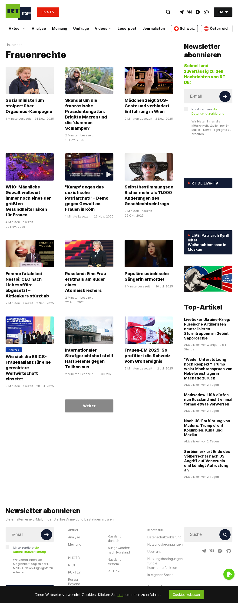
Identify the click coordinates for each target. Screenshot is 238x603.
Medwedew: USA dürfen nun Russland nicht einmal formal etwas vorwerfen (208, 399)
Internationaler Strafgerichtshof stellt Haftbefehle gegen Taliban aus (89, 358)
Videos (103, 28)
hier (120, 594)
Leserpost (127, 28)
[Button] (225, 96)
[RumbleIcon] (198, 12)
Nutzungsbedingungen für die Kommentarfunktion (165, 563)
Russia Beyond (74, 581)
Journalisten (153, 28)
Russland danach (115, 538)
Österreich (216, 28)
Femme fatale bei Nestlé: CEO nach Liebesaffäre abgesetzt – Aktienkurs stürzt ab (27, 284)
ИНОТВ (74, 558)
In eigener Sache (160, 575)
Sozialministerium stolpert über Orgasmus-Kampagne (29, 106)
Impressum (155, 530)
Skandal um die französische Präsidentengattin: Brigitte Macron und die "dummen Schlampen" (86, 114)
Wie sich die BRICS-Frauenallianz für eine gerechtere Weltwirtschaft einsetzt (28, 367)
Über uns (154, 552)
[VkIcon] (189, 12)
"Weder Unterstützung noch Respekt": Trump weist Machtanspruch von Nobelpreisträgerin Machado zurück (208, 368)
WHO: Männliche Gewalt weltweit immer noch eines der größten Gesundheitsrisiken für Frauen (28, 201)
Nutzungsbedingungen (165, 544)
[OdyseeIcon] (206, 12)
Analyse (39, 28)
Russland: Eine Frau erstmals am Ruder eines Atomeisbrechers (85, 282)
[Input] (208, 96)
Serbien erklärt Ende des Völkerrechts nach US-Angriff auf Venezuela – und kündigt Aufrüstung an (207, 460)
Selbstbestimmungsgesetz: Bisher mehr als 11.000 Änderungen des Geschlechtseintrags (154, 195)
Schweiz (184, 28)
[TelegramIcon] (181, 12)
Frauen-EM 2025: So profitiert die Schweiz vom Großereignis (147, 356)
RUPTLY (74, 572)
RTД (71, 565)
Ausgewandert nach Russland (119, 550)
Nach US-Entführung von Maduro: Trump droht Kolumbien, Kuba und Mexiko (207, 427)
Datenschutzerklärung (164, 537)
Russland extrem (115, 561)
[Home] (18, 12)
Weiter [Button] (89, 406)
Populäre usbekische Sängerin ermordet (147, 276)
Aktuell (17, 28)
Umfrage (81, 28)
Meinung (59, 28)
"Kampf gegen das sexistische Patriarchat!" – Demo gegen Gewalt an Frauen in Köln (87, 198)
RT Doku (114, 571)
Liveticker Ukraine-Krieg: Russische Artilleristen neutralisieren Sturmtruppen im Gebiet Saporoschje (207, 328)
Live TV (48, 12)
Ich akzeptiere (208, 111)
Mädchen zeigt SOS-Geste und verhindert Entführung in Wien (147, 106)
